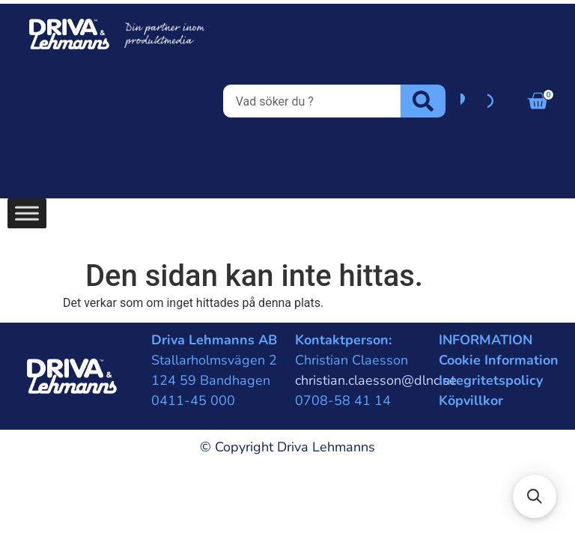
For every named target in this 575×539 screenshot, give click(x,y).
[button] (534, 496)
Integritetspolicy (491, 380)
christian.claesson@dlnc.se (376, 380)
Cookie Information (499, 360)
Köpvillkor (471, 400)
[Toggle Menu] (27, 213)
